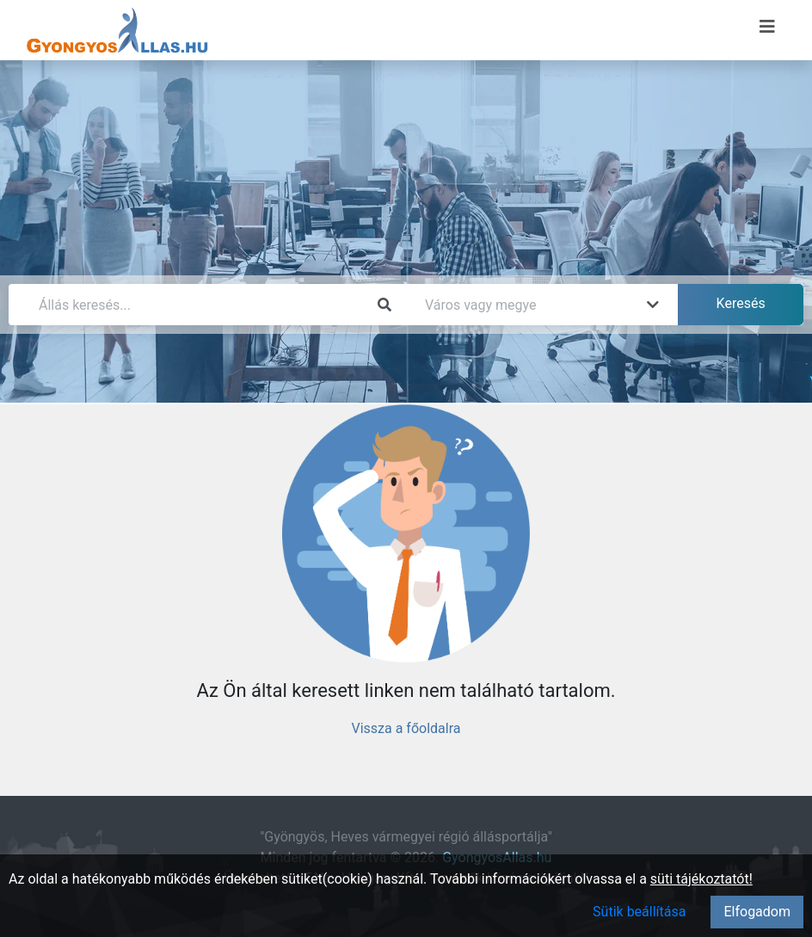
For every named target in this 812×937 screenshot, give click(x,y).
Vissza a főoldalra (405, 728)
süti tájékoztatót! (701, 879)
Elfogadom (756, 911)
